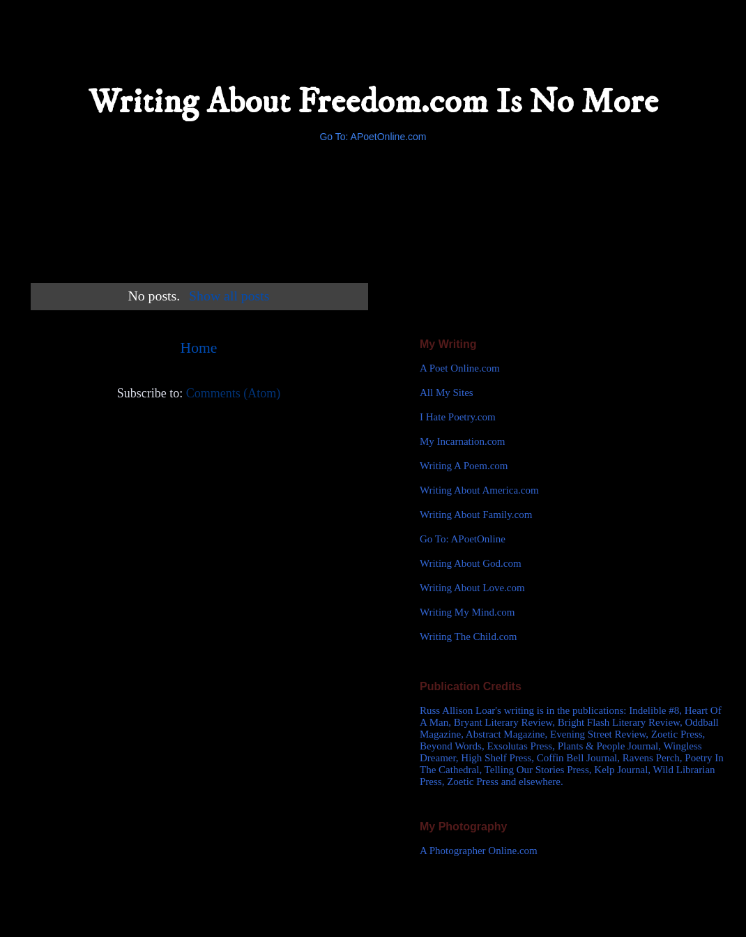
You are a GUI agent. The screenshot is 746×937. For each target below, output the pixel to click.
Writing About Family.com (476, 514)
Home (199, 348)
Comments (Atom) (233, 393)
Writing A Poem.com (464, 465)
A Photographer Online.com (479, 850)
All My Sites (446, 392)
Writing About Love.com (472, 587)
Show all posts (229, 295)
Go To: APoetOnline (462, 538)
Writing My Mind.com (467, 612)
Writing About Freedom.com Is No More (373, 102)
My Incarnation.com (462, 441)
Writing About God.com (471, 563)
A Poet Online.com (460, 368)
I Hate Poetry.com (458, 416)
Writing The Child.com (468, 636)
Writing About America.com (479, 490)
